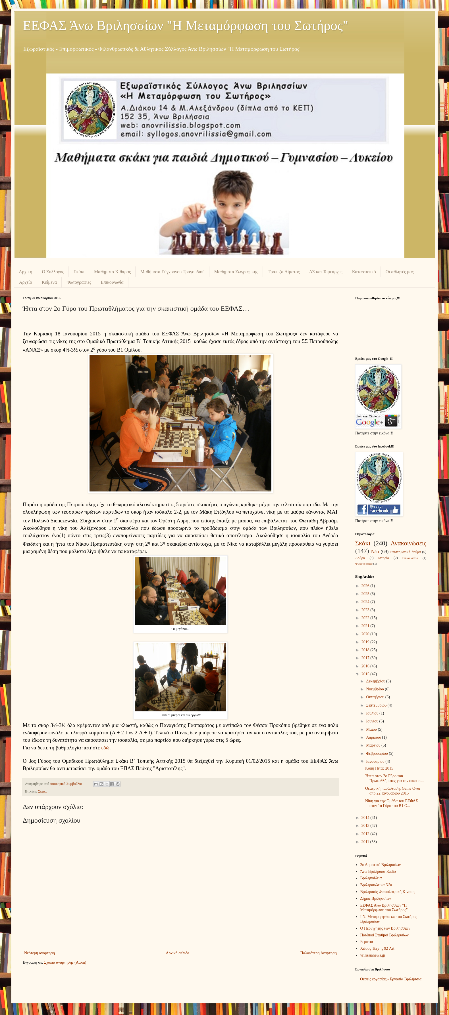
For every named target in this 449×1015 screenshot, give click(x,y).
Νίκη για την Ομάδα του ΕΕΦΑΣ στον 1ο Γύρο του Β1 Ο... (391, 803)
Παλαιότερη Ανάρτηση (318, 953)
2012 (366, 834)
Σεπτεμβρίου (376, 705)
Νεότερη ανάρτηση (39, 953)
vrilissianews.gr (372, 955)
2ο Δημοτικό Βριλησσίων (380, 865)
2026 (366, 586)
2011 (365, 842)
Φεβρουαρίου (377, 753)
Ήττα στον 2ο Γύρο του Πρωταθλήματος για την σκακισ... (394, 778)
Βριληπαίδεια (371, 878)
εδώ (105, 748)
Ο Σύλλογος (53, 271)
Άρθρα (360, 558)
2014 (366, 818)
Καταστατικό (364, 271)
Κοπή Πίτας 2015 (379, 768)
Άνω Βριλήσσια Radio (378, 871)
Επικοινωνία (112, 282)
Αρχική (25, 271)
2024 (366, 602)
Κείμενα (49, 282)
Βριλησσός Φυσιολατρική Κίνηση (387, 892)
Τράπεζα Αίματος (284, 271)
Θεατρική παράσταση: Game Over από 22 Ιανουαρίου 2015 (392, 790)
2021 (366, 626)
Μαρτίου (373, 745)
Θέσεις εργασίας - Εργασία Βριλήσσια (390, 979)
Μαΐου (372, 729)
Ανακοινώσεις (408, 543)
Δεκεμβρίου (376, 681)
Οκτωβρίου (375, 697)
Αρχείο (25, 282)
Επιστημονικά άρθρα (405, 552)
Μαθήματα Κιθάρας (112, 271)
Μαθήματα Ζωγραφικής (236, 271)
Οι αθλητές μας (400, 271)
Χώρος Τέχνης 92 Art (377, 948)
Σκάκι (79, 271)
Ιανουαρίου (375, 761)
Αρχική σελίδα (177, 953)
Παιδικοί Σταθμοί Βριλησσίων (384, 935)
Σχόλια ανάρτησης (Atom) (65, 962)
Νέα (375, 551)
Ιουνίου (372, 721)
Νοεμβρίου (375, 689)
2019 (366, 642)
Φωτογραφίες (78, 282)
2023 (366, 610)
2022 (366, 618)
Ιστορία (383, 558)
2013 (366, 825)
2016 (366, 666)
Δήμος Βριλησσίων (375, 898)
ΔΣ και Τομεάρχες (325, 271)
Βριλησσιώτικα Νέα (376, 885)
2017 (366, 658)
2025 (366, 594)
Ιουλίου (372, 713)
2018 (366, 650)
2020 (366, 634)
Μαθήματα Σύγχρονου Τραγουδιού (172, 271)
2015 (366, 674)
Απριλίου (374, 737)
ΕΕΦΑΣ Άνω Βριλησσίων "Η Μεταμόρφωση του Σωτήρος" (185, 25)
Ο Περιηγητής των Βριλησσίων (385, 928)
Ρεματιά (366, 942)
